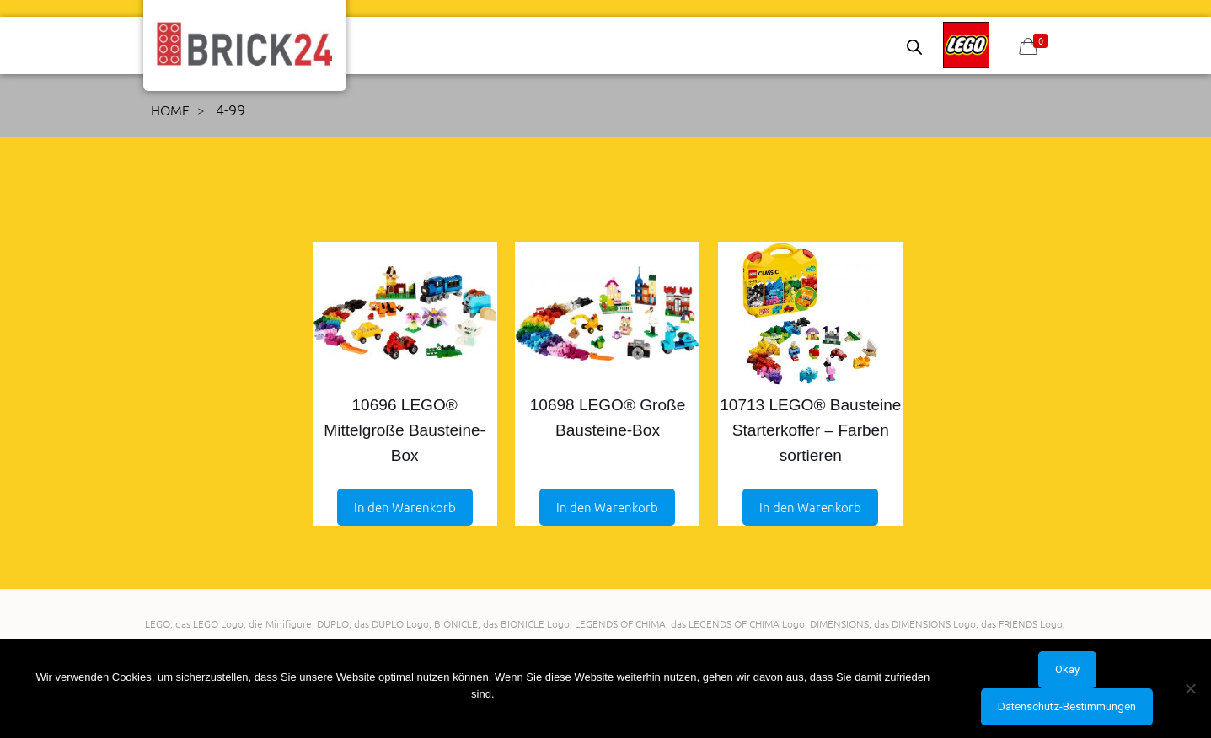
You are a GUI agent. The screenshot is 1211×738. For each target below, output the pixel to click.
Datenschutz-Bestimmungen (1067, 706)
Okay (1067, 669)
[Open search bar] (914, 47)
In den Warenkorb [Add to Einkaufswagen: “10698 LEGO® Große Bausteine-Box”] (607, 507)
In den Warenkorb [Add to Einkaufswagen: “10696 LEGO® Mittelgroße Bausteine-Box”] (405, 507)
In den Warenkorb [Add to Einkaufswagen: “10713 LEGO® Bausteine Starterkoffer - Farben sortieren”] (810, 507)
